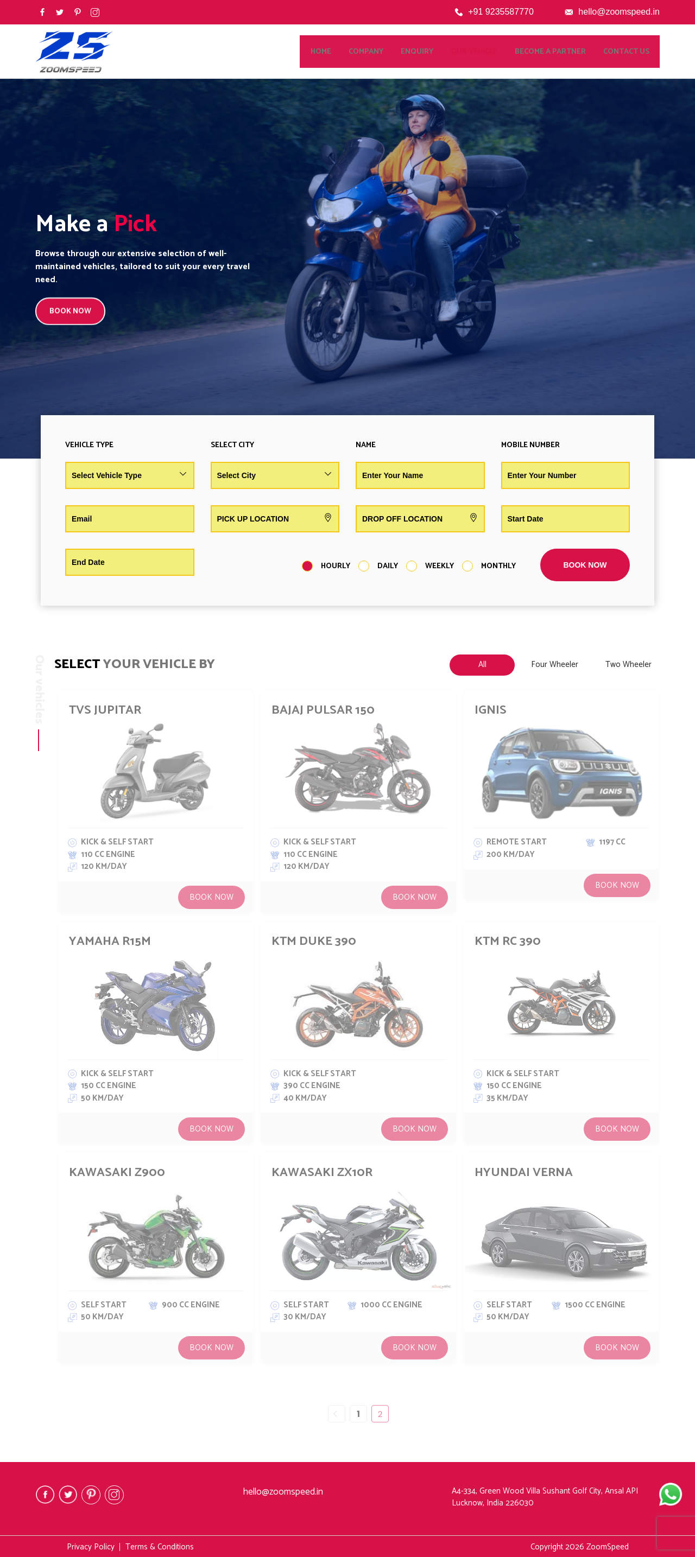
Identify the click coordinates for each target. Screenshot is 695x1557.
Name (366, 445)
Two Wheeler (628, 664)
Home (331, 52)
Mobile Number (530, 445)
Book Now (211, 897)
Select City (232, 445)
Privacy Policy (91, 1547)
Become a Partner (560, 52)
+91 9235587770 (501, 11)
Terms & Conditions (159, 1547)
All (482, 664)
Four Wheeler (554, 664)
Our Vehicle (484, 52)
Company (376, 52)
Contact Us (637, 52)
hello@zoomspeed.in (619, 11)
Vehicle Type (89, 445)
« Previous (336, 1413)
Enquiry (427, 52)
